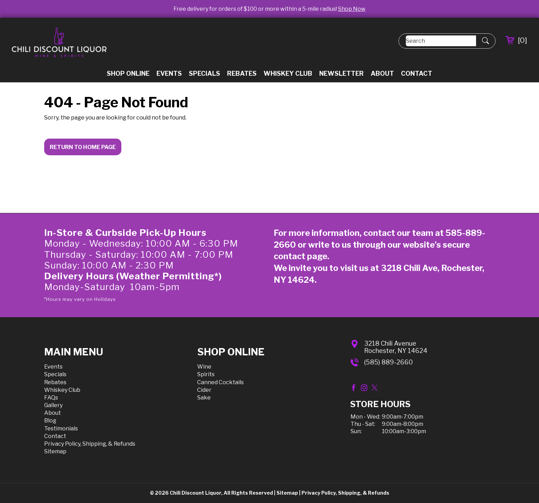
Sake (204, 397)
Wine (204, 366)
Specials (204, 73)
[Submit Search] (485, 41)
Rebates (242, 73)
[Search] (441, 40)
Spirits (206, 374)
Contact (416, 73)
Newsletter (341, 73)
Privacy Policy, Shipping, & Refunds (89, 443)
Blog (50, 420)
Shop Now (351, 9)
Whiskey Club (288, 73)
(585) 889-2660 (388, 362)
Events (169, 73)
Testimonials (61, 428)
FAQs (51, 397)
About (382, 73)
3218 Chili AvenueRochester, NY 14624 (395, 347)
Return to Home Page (83, 147)
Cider (204, 390)
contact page (300, 256)
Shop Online (128, 73)
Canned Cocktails (220, 382)
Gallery (53, 405)
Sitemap (55, 451)
